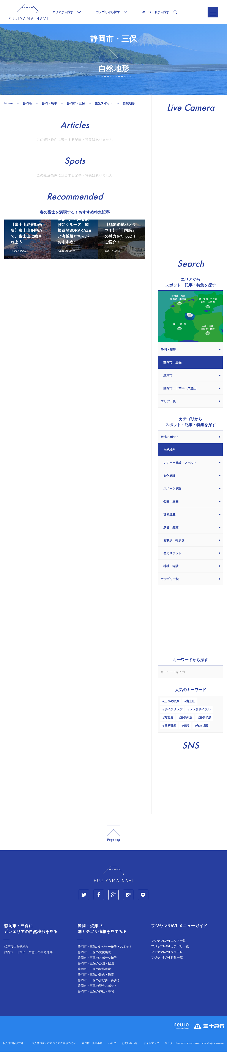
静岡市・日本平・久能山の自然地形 (28, 958)
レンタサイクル (199, 715)
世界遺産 (170, 732)
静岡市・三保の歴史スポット (97, 991)
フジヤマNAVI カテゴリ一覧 (170, 952)
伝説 (186, 732)
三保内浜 (186, 723)
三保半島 (205, 723)
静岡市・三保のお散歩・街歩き (99, 986)
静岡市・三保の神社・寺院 (96, 997)
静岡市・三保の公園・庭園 (96, 969)
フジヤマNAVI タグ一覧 (167, 958)
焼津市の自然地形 (16, 952)
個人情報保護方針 (13, 1049)
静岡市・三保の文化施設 (94, 958)
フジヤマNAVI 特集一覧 (167, 963)
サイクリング (173, 715)
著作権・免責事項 (92, 1049)
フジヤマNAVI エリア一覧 (168, 946)
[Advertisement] (74, 308)
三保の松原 (171, 707)
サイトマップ (151, 1049)
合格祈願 (202, 732)
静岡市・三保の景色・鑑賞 (96, 980)
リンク (169, 1049)
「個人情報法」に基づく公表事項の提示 (52, 1049)
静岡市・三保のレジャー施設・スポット (105, 952)
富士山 (190, 707)
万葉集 (168, 723)
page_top (113, 839)
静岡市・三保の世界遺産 (94, 975)
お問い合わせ (129, 1049)
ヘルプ (112, 1049)
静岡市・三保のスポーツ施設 (97, 963)
